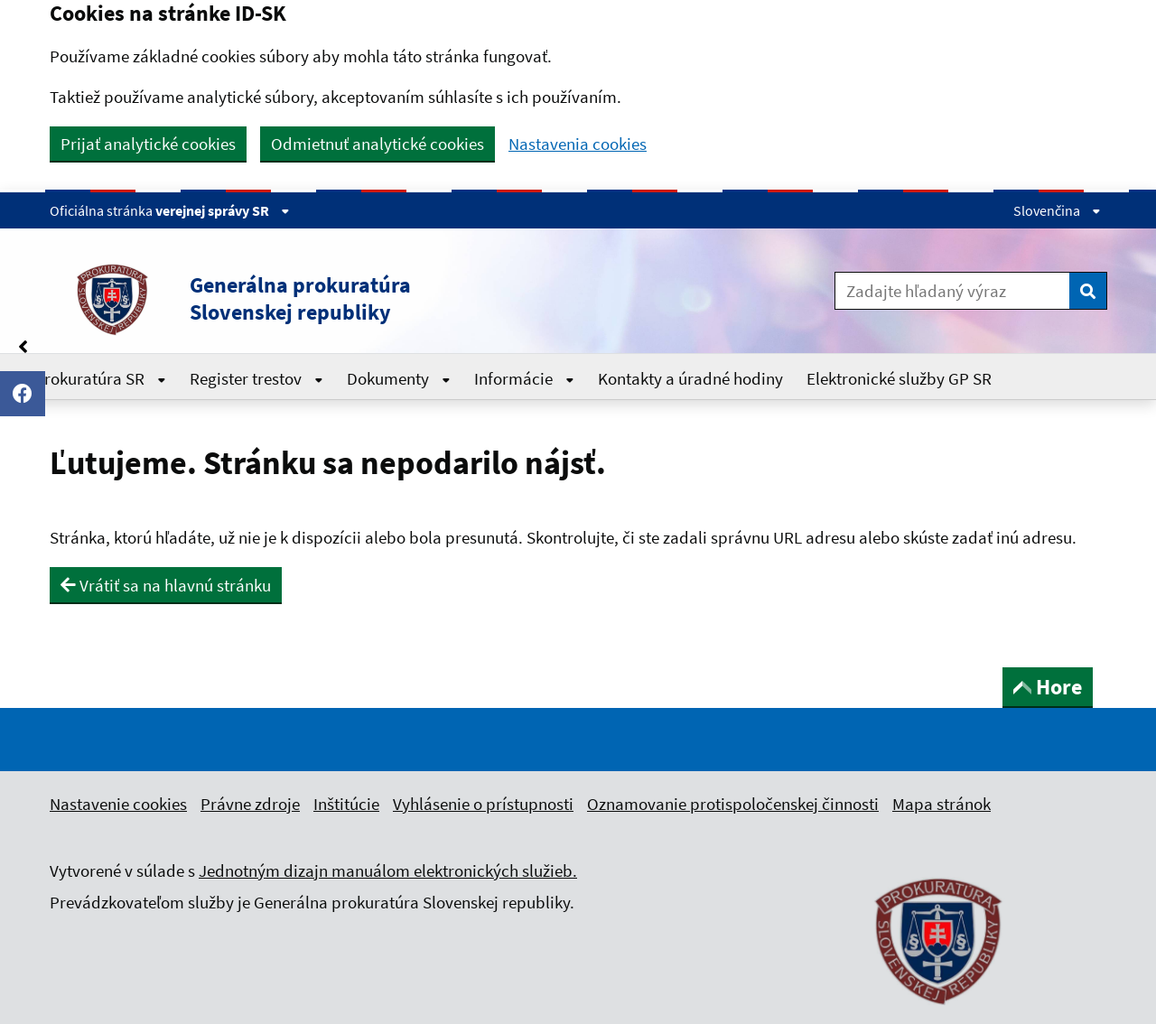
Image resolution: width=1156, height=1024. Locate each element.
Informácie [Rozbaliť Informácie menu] (524, 378)
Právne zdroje (250, 804)
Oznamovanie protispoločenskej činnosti (733, 804)
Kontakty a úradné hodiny (690, 378)
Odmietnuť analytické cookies (377, 143)
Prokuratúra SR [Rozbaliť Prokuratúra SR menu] (100, 378)
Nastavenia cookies (577, 144)
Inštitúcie (346, 804)
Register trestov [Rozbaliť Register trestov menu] (256, 378)
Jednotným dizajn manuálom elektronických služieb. (388, 870)
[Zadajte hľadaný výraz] (952, 291)
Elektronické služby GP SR (899, 378)
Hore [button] (1047, 687)
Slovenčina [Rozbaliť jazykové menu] (1057, 210)
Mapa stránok (941, 804)
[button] (360, 299)
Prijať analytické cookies (148, 143)
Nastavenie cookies (118, 804)
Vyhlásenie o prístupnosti (483, 804)
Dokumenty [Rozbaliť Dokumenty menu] (399, 378)
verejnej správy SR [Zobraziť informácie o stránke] (222, 210)
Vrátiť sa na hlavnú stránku (166, 585)
